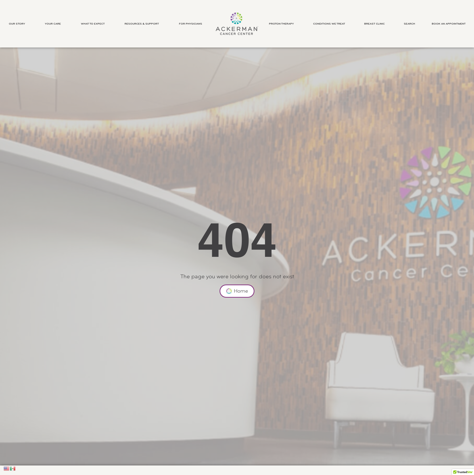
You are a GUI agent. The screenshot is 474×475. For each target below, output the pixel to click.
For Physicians (192, 23)
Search (409, 23)
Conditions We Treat (330, 23)
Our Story (18, 23)
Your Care (54, 23)
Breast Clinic (375, 23)
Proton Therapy (282, 23)
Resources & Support (143, 23)
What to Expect (94, 23)
